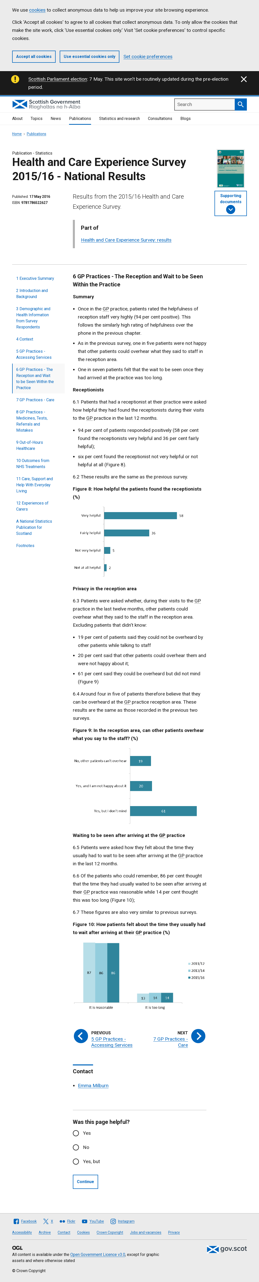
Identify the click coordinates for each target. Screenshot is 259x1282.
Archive (45, 1232)
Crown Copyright (110, 1232)
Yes (87, 1133)
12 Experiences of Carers (32, 506)
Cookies (83, 1232)
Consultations (160, 118)
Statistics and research (119, 118)
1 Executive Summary (35, 278)
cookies (37, 10)
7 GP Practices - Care (35, 399)
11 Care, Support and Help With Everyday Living (34, 484)
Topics (36, 118)
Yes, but (91, 1161)
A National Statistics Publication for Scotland (34, 527)
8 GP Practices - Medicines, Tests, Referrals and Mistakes (32, 421)
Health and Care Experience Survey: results (126, 240)
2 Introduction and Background (32, 293)
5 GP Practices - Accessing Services (34, 354)
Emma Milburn (93, 1085)
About (17, 118)
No (86, 1147)
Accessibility (22, 1232)
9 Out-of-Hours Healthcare (29, 445)
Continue (85, 1181)
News (56, 118)
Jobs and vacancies (145, 1232)
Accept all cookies (34, 56)
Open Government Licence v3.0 (97, 1254)
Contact (64, 1232)
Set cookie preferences (147, 56)
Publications (80, 118)
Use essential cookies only (89, 56)
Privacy (174, 1232)
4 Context (24, 339)
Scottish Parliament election (57, 79)
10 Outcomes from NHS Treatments (32, 463)
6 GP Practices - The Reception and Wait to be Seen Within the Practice (35, 378)
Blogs (185, 118)
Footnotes (25, 545)
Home (17, 134)
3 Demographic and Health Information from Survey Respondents (33, 317)
